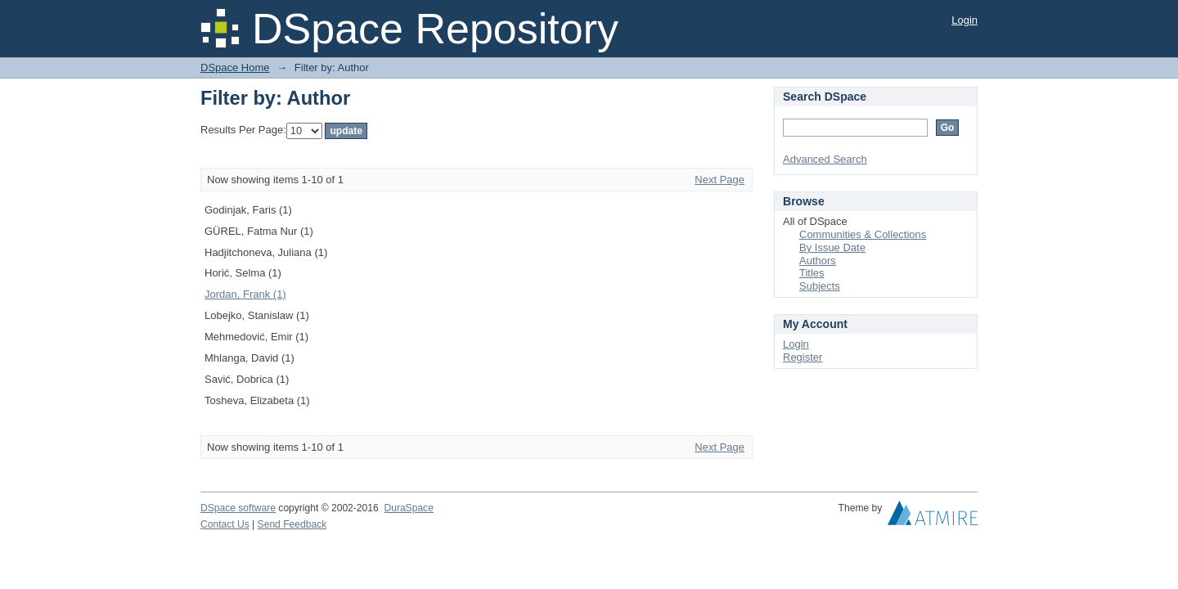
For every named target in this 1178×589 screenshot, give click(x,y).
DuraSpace (408, 508)
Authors (817, 260)
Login (964, 20)
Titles (812, 273)
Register (802, 357)
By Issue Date (832, 247)
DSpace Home (235, 67)
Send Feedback (292, 524)
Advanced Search (825, 159)
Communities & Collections (862, 234)
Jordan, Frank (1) (245, 294)
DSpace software (238, 508)
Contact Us (225, 524)
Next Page (719, 179)
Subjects (819, 286)
